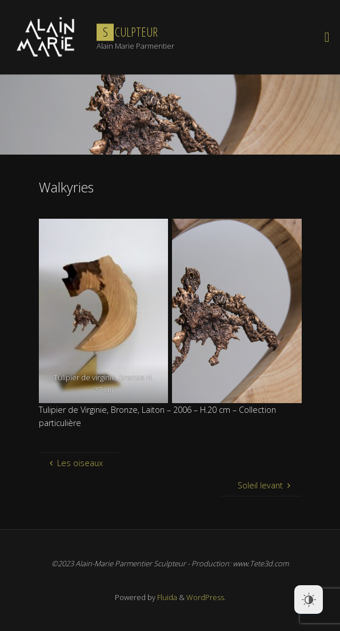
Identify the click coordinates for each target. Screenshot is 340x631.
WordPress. (206, 597)
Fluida (166, 597)
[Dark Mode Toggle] (308, 599)
